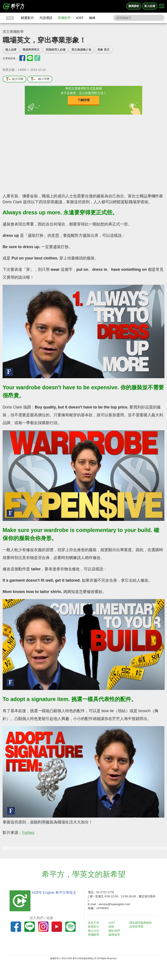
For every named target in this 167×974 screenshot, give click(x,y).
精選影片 (27, 18)
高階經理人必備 (55, 49)
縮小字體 (39, 79)
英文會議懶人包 (81, 49)
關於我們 (115, 930)
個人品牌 (11, 49)
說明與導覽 (137, 926)
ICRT (80, 18)
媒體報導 (115, 934)
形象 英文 (103, 49)
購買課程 (134, 6)
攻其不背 (94, 922)
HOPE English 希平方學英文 (53, 892)
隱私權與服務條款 (141, 922)
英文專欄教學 (13, 32)
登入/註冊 (149, 6)
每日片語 (94, 930)
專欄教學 (64, 18)
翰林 (92, 18)
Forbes (28, 832)
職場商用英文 (31, 49)
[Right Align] (161, 6)
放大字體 (14, 79)
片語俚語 (45, 18)
